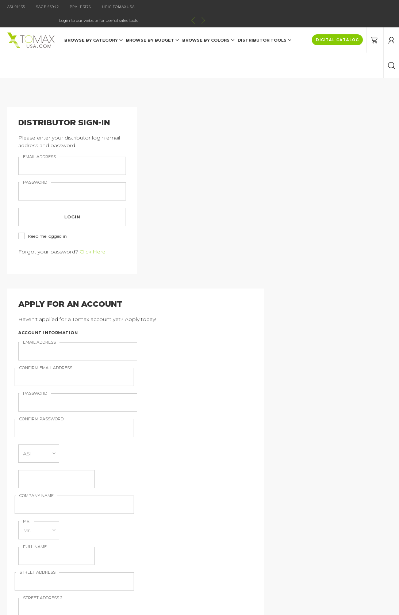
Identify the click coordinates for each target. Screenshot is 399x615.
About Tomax (130, 508)
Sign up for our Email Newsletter (198, 331)
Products (30, 497)
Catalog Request (40, 508)
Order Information (136, 531)
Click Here (92, 238)
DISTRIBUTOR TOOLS (264, 26)
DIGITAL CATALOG (337, 26)
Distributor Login (40, 531)
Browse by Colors (208, 26)
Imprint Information (138, 519)
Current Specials (39, 542)
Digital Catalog (131, 497)
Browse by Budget (152, 26)
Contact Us (33, 519)
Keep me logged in (42, 223)
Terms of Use (129, 542)
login (66, 203)
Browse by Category (93, 26)
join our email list (295, 458)
